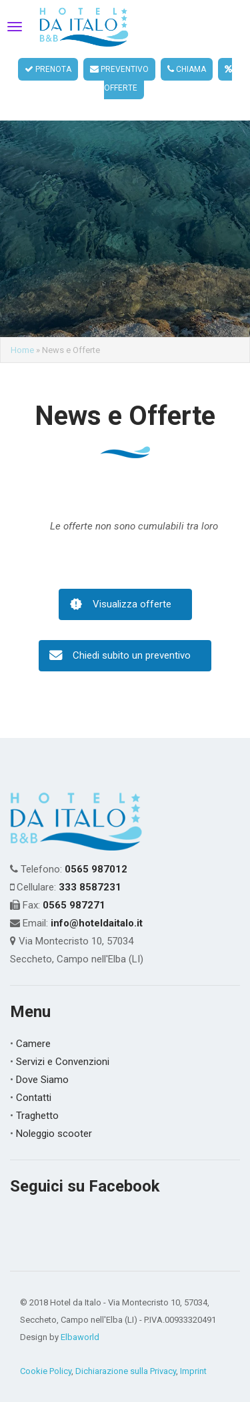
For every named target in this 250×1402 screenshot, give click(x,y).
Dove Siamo (42, 1062)
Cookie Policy (45, 1354)
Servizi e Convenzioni (62, 1044)
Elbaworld (80, 1320)
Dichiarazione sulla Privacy (125, 1354)
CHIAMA (186, 69)
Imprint (193, 1354)
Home (22, 333)
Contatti (33, 1080)
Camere (33, 1026)
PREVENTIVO (119, 69)
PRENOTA (48, 69)
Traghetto (37, 1098)
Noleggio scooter (54, 1116)
